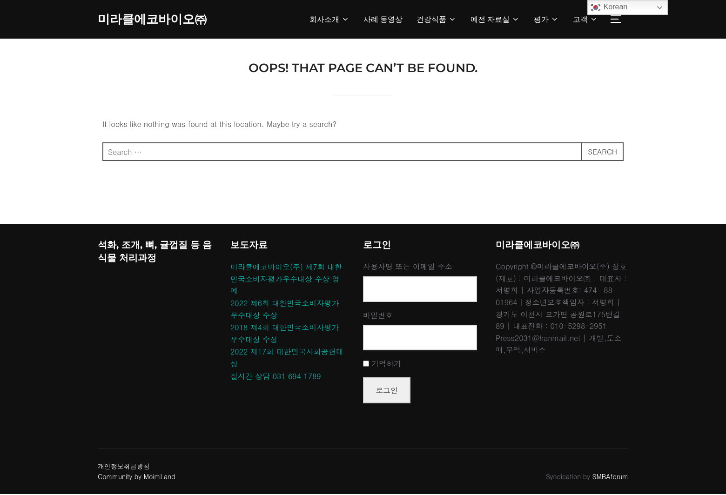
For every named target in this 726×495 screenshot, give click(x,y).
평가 (546, 19)
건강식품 (437, 19)
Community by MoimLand (136, 477)
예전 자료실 (495, 19)
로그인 (387, 391)
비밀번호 (378, 316)
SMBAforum (610, 477)
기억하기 (386, 365)
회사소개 (329, 19)
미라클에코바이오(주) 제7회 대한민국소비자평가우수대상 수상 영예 (286, 280)
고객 (585, 19)
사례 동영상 (383, 19)
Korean (608, 7)
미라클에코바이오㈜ (152, 19)
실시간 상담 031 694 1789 (275, 377)
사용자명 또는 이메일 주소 (407, 267)
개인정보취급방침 (124, 467)
